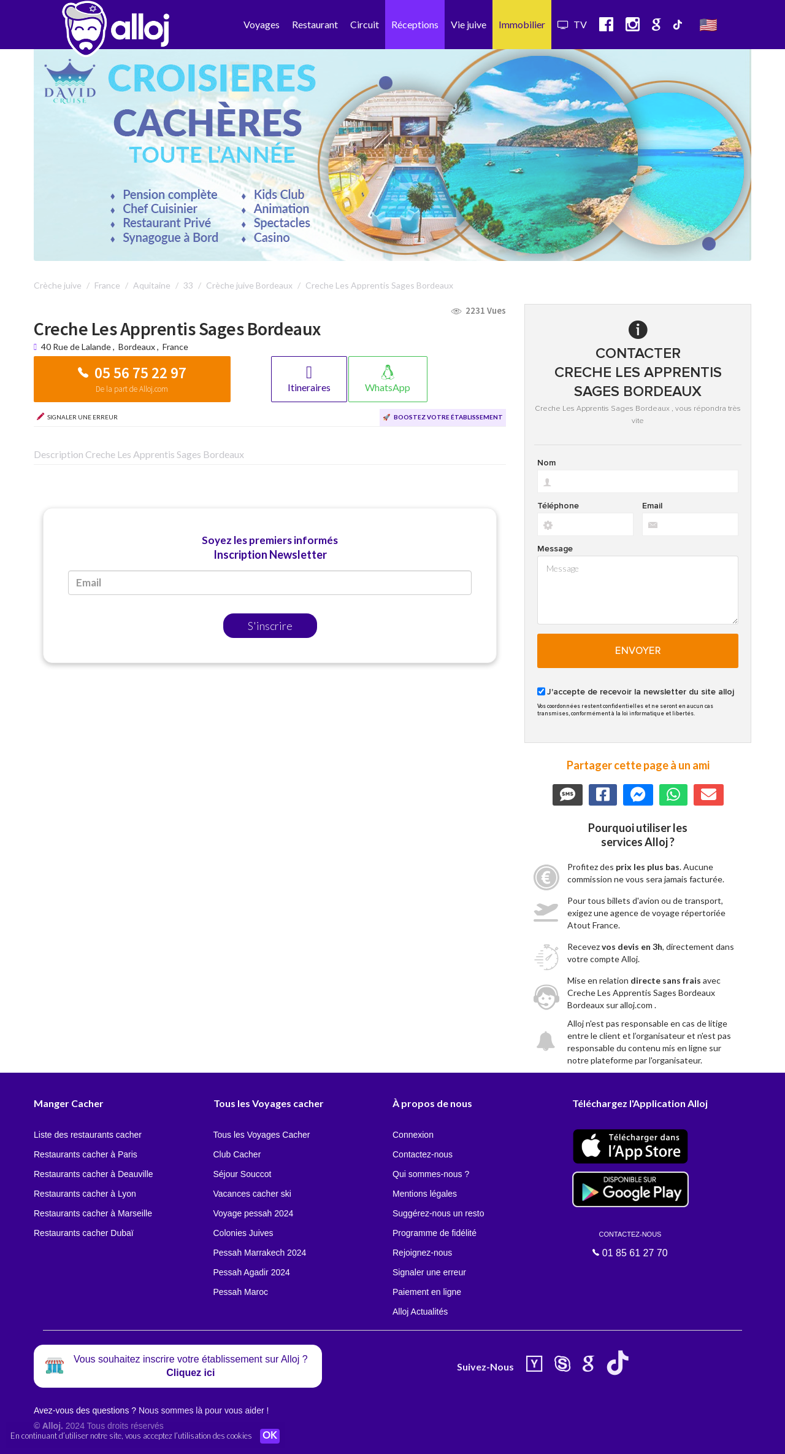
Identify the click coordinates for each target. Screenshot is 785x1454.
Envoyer (638, 651)
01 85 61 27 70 (630, 1244)
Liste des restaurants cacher (88, 1135)
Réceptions (414, 24)
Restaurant (315, 24)
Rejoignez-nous (422, 1253)
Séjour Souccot (242, 1174)
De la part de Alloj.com (132, 389)
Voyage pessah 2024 (253, 1213)
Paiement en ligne (426, 1292)
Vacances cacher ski (252, 1194)
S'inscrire (270, 625)
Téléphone (558, 506)
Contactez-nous (422, 1154)
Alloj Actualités (420, 1311)
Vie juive (468, 24)
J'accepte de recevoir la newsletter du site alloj (640, 692)
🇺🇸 (708, 24)
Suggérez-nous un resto (438, 1213)
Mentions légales (424, 1194)
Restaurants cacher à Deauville (93, 1174)
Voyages (261, 24)
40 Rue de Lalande (77, 346)
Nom (546, 463)
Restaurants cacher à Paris (85, 1154)
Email (652, 506)
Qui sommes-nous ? (430, 1174)
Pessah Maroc (240, 1292)
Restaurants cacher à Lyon (85, 1194)
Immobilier (522, 24)
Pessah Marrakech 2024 (260, 1253)
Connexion (413, 1135)
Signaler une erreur (429, 1272)
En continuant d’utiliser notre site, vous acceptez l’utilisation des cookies (131, 1435)
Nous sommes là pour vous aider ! (204, 1410)
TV (572, 24)
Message (555, 549)
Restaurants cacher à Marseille (93, 1213)
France (175, 346)
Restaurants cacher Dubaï (84, 1233)
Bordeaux (136, 346)
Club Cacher (237, 1154)
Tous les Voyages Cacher (261, 1135)
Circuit (364, 24)
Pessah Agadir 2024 (251, 1272)
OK (269, 1436)
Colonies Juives (243, 1233)
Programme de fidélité (434, 1233)
